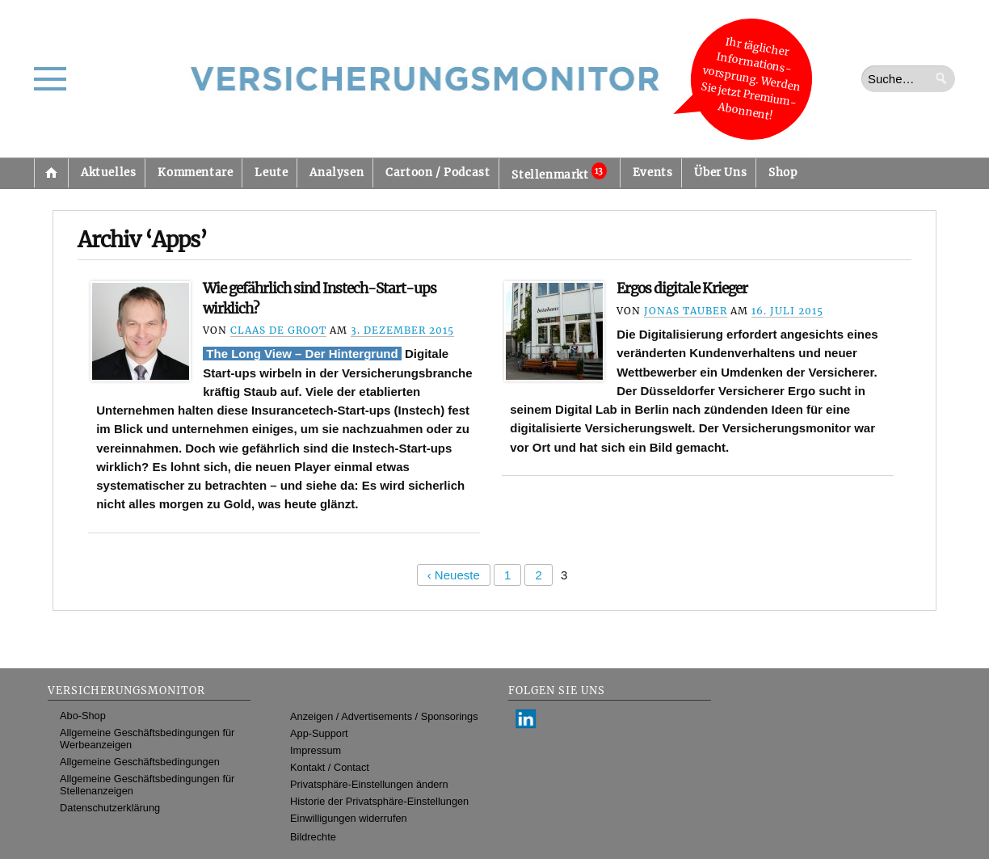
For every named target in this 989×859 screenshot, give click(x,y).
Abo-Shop (83, 716)
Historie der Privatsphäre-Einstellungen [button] (379, 801)
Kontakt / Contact (329, 767)
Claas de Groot (278, 330)
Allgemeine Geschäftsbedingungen (140, 762)
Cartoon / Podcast (437, 172)
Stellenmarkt (558, 172)
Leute (271, 172)
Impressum (315, 750)
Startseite (51, 172)
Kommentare (195, 172)
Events (653, 172)
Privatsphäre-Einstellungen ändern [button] (369, 784)
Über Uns (720, 172)
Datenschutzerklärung (110, 808)
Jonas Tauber (685, 311)
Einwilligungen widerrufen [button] (348, 818)
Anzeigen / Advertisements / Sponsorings (384, 716)
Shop (782, 172)
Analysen (336, 172)
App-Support (319, 733)
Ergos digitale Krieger (682, 288)
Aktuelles (108, 172)
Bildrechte (313, 837)
